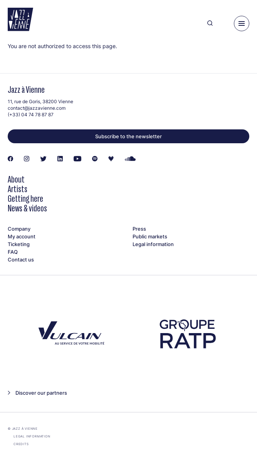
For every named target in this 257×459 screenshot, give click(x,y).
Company (19, 228)
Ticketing (19, 244)
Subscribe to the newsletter (128, 136)
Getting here (25, 198)
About (16, 179)
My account (21, 236)
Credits (21, 444)
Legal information (153, 244)
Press (139, 228)
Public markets (150, 236)
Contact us (21, 259)
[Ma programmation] (223, 23)
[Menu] (241, 23)
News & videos (27, 208)
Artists (17, 189)
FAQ (13, 251)
